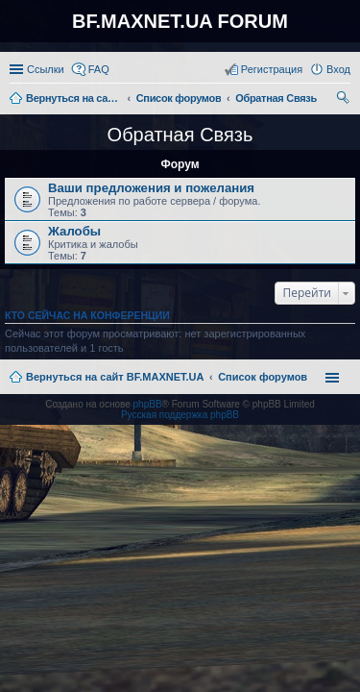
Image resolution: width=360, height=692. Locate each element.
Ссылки (45, 69)
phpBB (147, 404)
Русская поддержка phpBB (180, 414)
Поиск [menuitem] (344, 100)
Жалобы (74, 231)
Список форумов (262, 377)
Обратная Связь (180, 134)
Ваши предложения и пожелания (151, 188)
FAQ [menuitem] (98, 69)
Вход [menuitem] (338, 69)
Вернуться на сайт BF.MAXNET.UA (115, 377)
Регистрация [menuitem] (271, 69)
